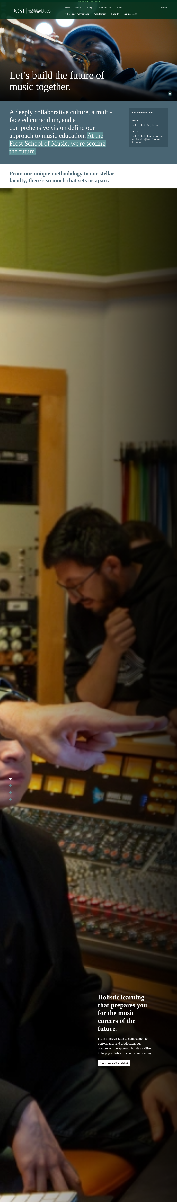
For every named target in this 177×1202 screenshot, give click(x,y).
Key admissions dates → (144, 112)
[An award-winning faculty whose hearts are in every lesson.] (10, 786)
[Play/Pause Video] (170, 93)
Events (78, 7)
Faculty (115, 13)
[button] (162, 7)
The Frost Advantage (77, 13)
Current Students (104, 7)
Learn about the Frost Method (114, 1063)
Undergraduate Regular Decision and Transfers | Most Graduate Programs (147, 139)
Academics (100, 13)
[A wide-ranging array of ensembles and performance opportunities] (10, 792)
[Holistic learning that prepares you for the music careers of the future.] (10, 779)
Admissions (130, 13)
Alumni (119, 7)
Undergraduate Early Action (145, 125)
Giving (89, 7)
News (67, 7)
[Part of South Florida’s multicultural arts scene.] (10, 799)
